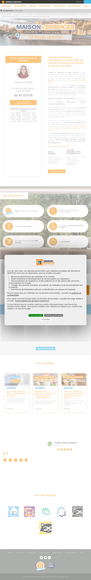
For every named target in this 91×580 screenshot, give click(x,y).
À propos (78, 1)
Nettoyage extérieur (74, 6)
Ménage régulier (6, 6)
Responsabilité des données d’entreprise (32, 301)
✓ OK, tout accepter (36, 315)
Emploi (87, 1)
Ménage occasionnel (20, 6)
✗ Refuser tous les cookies (53, 315)
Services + (87, 6)
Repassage (32, 6)
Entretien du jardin (44, 6)
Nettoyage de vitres (59, 6)
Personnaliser (46, 319)
